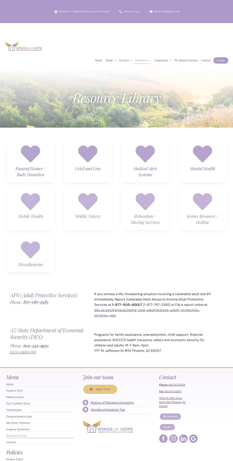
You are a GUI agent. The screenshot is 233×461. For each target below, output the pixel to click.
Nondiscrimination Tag (108, 409)
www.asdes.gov (21, 352)
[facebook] (163, 438)
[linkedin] (183, 438)
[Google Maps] (193, 438)
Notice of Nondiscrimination (112, 402)
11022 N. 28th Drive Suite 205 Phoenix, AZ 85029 (172, 402)
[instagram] (173, 438)
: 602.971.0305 (170, 391)
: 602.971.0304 (172, 385)
